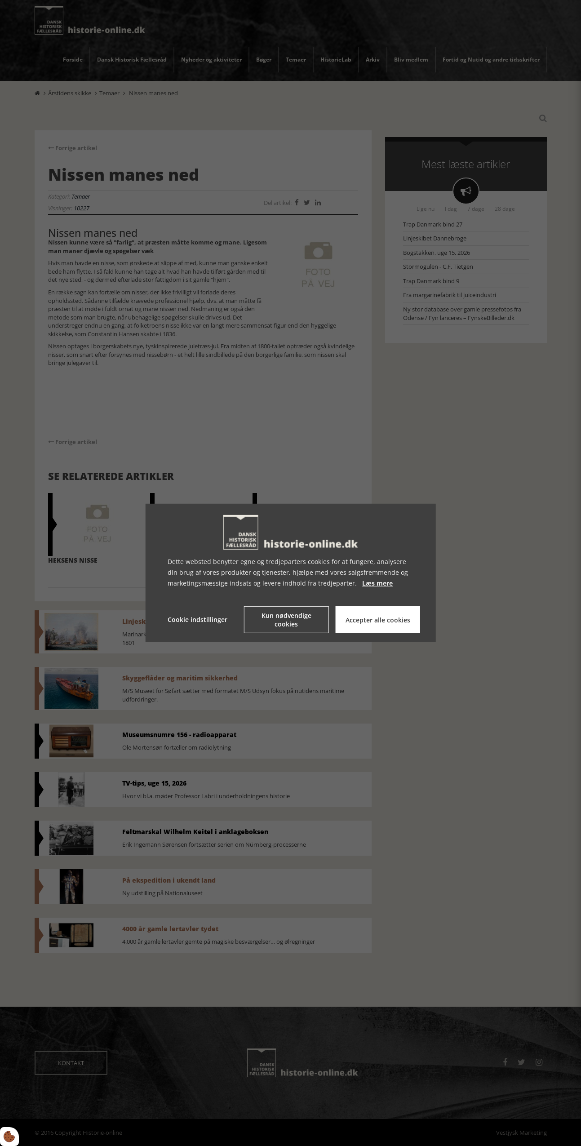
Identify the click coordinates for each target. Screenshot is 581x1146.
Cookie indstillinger (197, 619)
